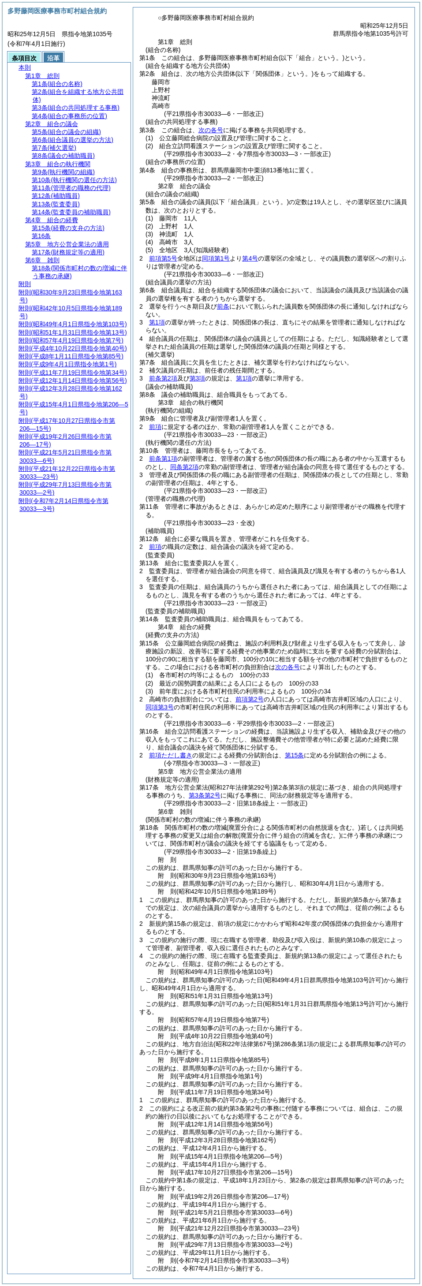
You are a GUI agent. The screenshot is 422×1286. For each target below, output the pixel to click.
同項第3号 (160, 707)
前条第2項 (163, 378)
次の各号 (210, 130)
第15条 (294, 755)
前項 (155, 426)
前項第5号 (163, 258)
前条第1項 (163, 458)
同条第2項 (184, 466)
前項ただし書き (170, 755)
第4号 (250, 258)
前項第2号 (249, 699)
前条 (223, 306)
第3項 (197, 378)
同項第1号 (216, 258)
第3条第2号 (204, 795)
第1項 (157, 322)
